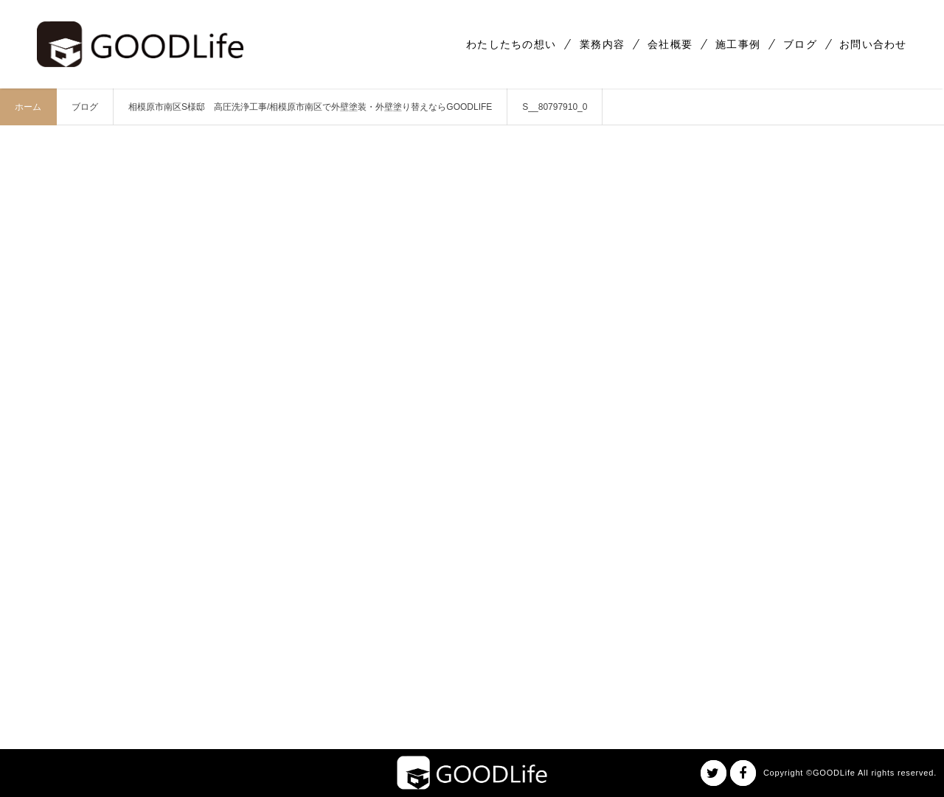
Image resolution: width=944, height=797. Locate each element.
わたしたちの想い (511, 44)
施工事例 (737, 44)
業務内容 (602, 44)
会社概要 (670, 44)
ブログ (800, 44)
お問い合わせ (873, 44)
